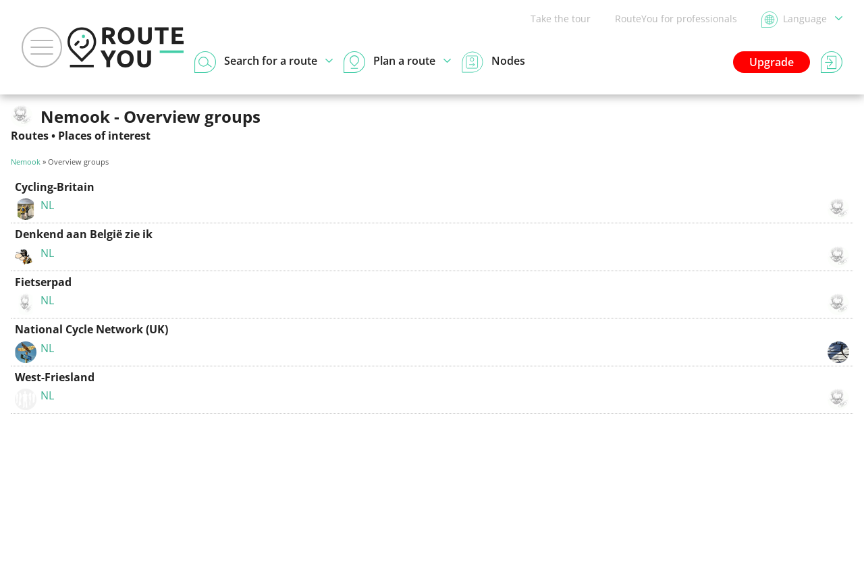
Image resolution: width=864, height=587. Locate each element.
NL (47, 205)
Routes (30, 135)
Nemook (25, 162)
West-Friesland (54, 377)
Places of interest (104, 135)
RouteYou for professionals (676, 18)
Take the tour (561, 18)
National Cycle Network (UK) (91, 329)
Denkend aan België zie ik (84, 234)
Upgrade (771, 62)
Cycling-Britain (54, 186)
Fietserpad (43, 282)
